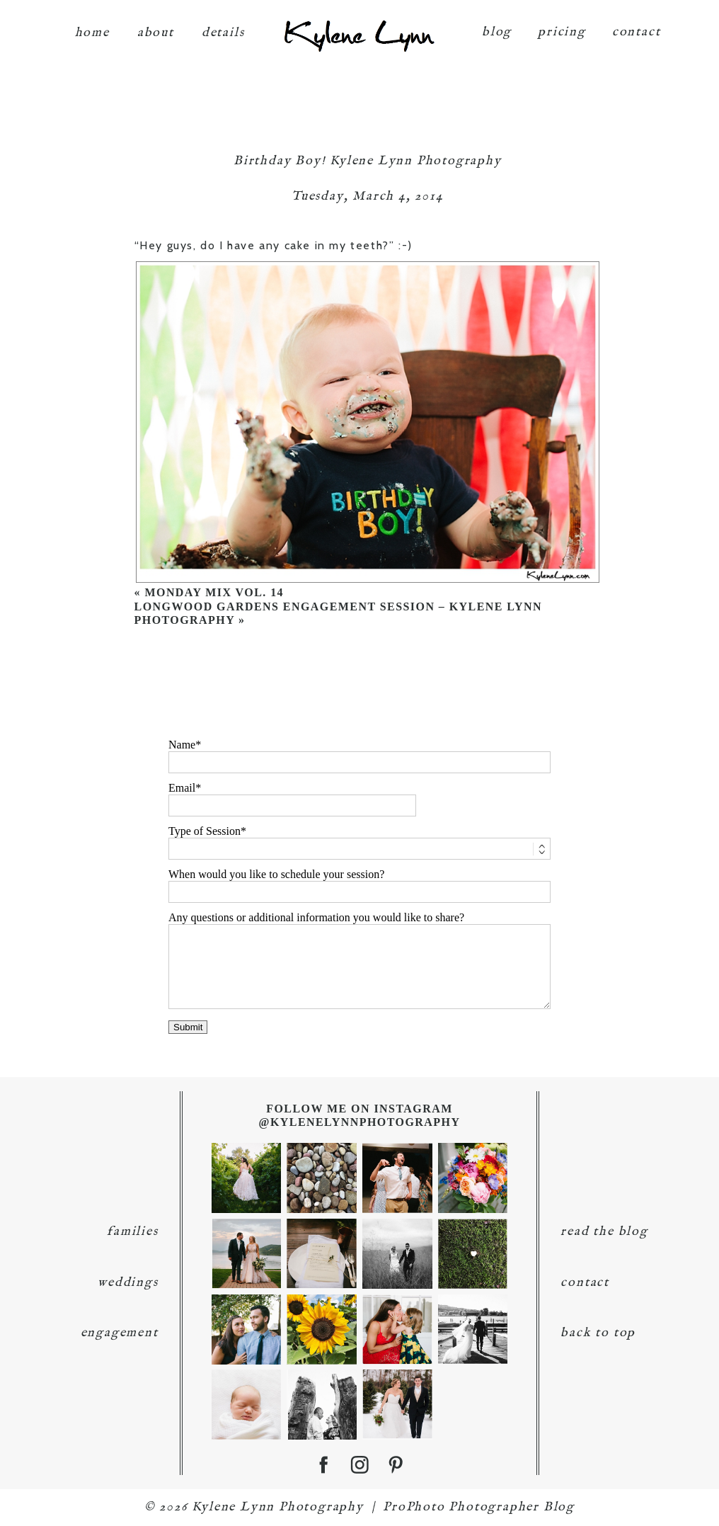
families (132, 1232)
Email (181, 788)
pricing (562, 28)
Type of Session (204, 831)
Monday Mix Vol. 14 (214, 592)
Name (181, 745)
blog (497, 28)
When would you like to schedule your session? (276, 874)
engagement (120, 1333)
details (223, 29)
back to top (597, 1333)
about (155, 29)
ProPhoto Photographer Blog (479, 1507)
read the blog (604, 1232)
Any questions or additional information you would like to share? (316, 917)
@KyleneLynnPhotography (360, 1122)
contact (636, 28)
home (92, 29)
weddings (128, 1283)
